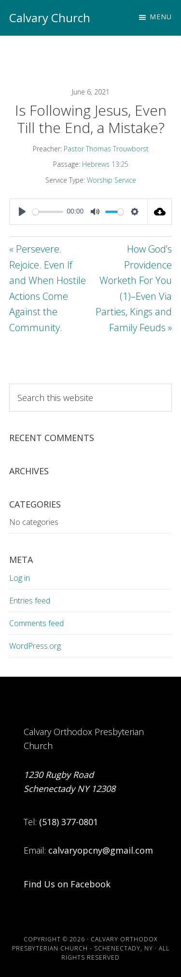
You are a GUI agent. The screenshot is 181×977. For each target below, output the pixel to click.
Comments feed (36, 623)
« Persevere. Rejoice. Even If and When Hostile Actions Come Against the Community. (47, 288)
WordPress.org (35, 646)
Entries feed (29, 600)
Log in (19, 578)
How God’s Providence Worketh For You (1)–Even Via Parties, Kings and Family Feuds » (134, 288)
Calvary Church (49, 18)
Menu (161, 16)
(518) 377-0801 (68, 822)
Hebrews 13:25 (105, 164)
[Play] (22, 211)
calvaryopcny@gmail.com (100, 850)
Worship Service (111, 180)
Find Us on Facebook (67, 884)
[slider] (47, 211)
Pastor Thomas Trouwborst (106, 148)
